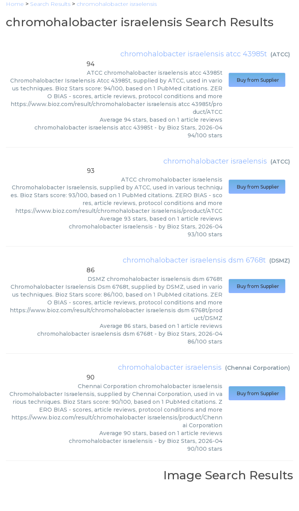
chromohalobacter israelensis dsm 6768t (194, 260)
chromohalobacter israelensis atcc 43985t (193, 54)
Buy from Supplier (257, 80)
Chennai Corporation (257, 367)
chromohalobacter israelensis (215, 161)
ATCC (280, 54)
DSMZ (279, 260)
